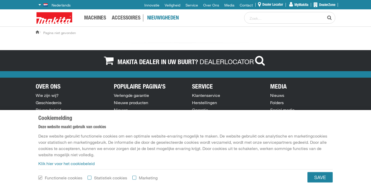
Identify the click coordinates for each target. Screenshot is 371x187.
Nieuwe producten (131, 102)
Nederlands (57, 5)
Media (229, 5)
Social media (282, 109)
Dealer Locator (272, 5)
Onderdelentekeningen (135, 117)
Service (192, 5)
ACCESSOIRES (126, 18)
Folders (277, 102)
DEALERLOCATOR (233, 61)
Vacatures (45, 124)
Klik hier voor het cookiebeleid (66, 183)
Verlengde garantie (131, 95)
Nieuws (121, 109)
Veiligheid (172, 5)
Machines (95, 18)
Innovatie (151, 5)
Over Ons (211, 5)
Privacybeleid (48, 109)
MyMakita (301, 5)
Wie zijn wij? (47, 95)
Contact (246, 5)
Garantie (200, 109)
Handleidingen (127, 124)
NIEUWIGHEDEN (163, 18)
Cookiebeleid (48, 117)
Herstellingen (204, 102)
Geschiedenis (48, 102)
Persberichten (283, 117)
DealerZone (326, 5)
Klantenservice (206, 95)
